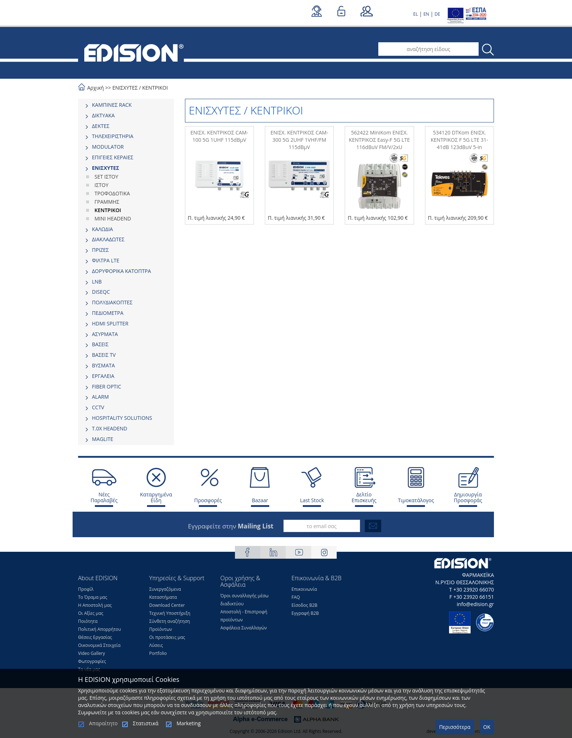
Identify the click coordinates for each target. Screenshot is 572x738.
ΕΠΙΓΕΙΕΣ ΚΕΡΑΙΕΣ (112, 157)
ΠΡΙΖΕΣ (100, 249)
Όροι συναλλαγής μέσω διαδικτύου (244, 600)
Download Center (167, 605)
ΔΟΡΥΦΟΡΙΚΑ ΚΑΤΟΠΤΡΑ (121, 271)
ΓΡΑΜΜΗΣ (106, 201)
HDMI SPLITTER (110, 323)
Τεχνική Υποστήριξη (169, 613)
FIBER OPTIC (106, 386)
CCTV (98, 407)
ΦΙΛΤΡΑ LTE (105, 260)
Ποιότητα (87, 621)
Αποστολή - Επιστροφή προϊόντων (243, 616)
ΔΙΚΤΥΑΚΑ (103, 115)
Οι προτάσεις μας (167, 637)
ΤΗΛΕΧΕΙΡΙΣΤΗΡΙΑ (113, 136)
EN (426, 14)
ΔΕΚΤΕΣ (100, 125)
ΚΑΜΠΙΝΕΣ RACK (112, 104)
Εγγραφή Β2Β (305, 613)
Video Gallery (91, 653)
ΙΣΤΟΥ (101, 184)
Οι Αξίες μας (90, 613)
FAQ (295, 597)
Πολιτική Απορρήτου (99, 629)
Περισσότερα (455, 726)
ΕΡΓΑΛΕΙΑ (103, 375)
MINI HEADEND (112, 218)
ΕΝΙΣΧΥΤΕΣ (125, 87)
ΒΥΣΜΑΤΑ (103, 365)
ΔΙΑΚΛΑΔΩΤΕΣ (108, 239)
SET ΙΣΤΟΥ (106, 176)
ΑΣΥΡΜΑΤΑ (105, 334)
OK (486, 726)
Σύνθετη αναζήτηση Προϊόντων (169, 625)
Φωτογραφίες (92, 661)
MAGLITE (102, 439)
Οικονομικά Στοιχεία (99, 645)
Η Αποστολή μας (95, 605)
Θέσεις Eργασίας (95, 637)
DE (437, 14)
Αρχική (95, 87)
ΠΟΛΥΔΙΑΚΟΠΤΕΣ (112, 302)
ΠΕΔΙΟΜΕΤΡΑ (107, 312)
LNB (97, 281)
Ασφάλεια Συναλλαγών (243, 628)
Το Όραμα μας (92, 597)
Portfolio (158, 653)
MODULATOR (108, 146)
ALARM (100, 396)
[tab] (126, 105)
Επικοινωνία (304, 589)
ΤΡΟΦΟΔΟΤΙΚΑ (112, 193)
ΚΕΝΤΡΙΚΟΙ (155, 87)
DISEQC (101, 291)
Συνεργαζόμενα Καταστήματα (165, 593)
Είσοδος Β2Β (304, 605)
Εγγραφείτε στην (230, 526)
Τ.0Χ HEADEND (109, 428)
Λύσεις (156, 645)
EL (415, 14)
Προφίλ (85, 589)
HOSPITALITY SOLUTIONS (122, 417)
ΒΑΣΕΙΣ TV (104, 354)
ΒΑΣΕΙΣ (100, 344)
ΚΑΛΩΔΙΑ (102, 229)
